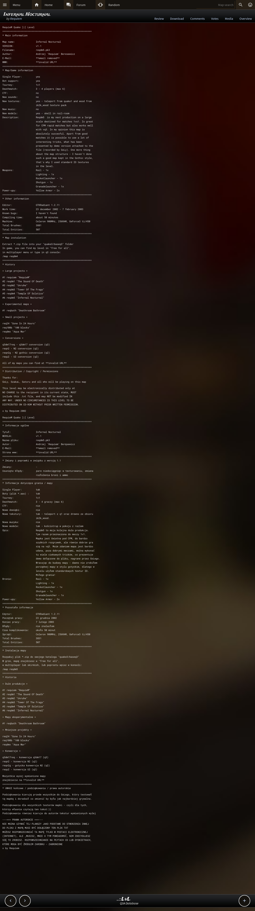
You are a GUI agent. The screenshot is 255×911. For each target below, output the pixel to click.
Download (177, 19)
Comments (197, 19)
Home (49, 5)
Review (159, 19)
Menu (16, 5)
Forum (80, 5)
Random (114, 5)
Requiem (16, 19)
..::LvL (123, 899)
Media (229, 19)
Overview (245, 19)
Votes (215, 19)
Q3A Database (129, 903)
